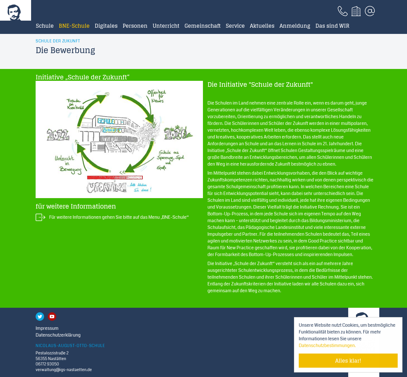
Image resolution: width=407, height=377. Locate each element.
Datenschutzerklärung (58, 335)
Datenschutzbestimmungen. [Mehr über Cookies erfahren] (327, 345)
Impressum (47, 328)
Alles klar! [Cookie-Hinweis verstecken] (348, 360)
